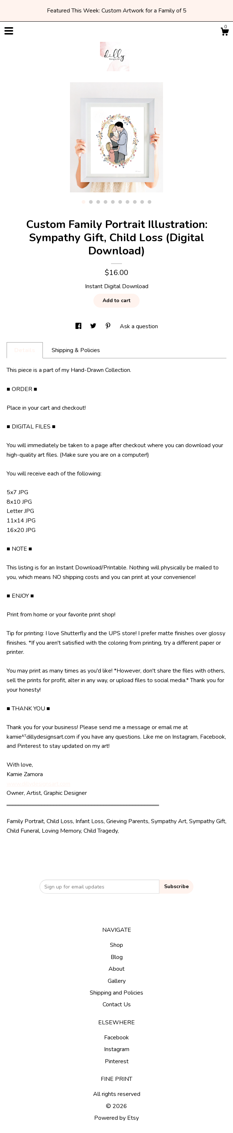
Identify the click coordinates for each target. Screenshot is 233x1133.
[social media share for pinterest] (108, 326)
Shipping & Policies (76, 350)
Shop (116, 945)
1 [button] (83, 202)
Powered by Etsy (116, 1118)
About (116, 969)
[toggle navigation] (8, 31)
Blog (117, 957)
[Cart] (225, 33)
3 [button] (98, 202)
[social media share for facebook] (79, 326)
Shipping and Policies (116, 993)
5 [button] (113, 202)
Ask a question (139, 326)
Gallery (117, 981)
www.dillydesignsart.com (38, 784)
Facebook (116, 1038)
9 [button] (142, 202)
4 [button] (105, 202)
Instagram (116, 1049)
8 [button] (135, 202)
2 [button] (91, 202)
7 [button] (127, 202)
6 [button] (120, 202)
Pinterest (117, 1061)
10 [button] (149, 202)
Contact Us (117, 1004)
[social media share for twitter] (94, 326)
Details (24, 350)
